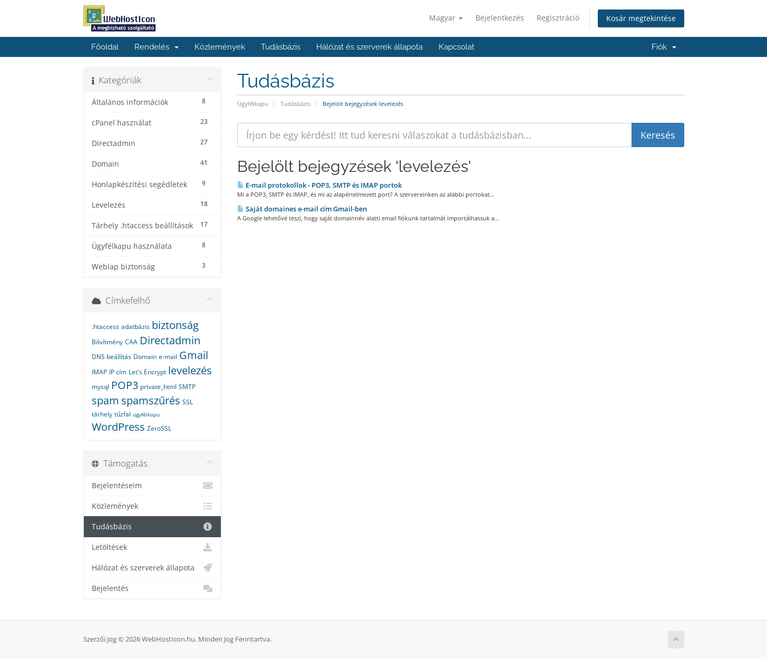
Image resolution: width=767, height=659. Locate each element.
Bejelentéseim (152, 485)
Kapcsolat (456, 47)
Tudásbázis (280, 47)
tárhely (102, 414)
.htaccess (105, 326)
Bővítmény (107, 341)
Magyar (446, 18)
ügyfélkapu (146, 414)
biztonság (175, 325)
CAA (131, 341)
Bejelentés (152, 588)
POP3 (124, 385)
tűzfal (122, 414)
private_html (158, 386)
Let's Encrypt (147, 371)
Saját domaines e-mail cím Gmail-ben (302, 209)
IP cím (118, 371)
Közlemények (220, 47)
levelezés (190, 370)
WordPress (118, 427)
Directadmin (170, 340)
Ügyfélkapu (252, 104)
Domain (145, 356)
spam (105, 400)
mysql (100, 386)
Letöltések (152, 547)
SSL (187, 402)
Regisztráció (558, 18)
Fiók (664, 47)
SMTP (187, 386)
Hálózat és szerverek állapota (369, 47)
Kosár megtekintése (641, 18)
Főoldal (105, 47)
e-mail (168, 356)
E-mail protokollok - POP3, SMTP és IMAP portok (319, 185)
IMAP (99, 371)
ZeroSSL (159, 428)
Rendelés (156, 47)
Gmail (193, 355)
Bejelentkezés (499, 18)
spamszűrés (150, 400)
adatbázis (135, 326)
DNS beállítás (111, 356)
